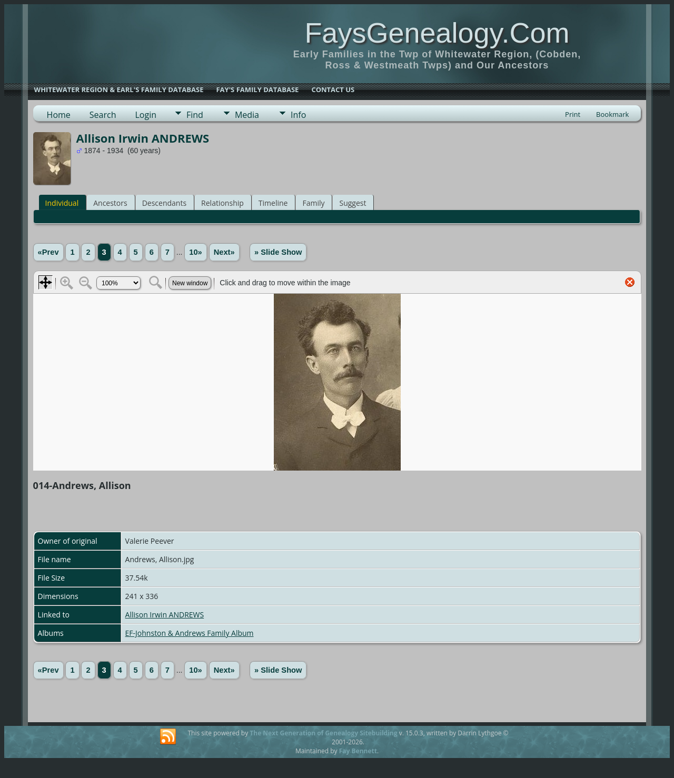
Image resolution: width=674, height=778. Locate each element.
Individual (62, 203)
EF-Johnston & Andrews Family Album (189, 633)
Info (298, 115)
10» (195, 252)
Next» (224, 252)
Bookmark (612, 114)
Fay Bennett (358, 750)
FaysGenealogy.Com (436, 32)
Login (145, 115)
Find (194, 115)
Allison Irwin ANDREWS (164, 615)
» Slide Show (278, 252)
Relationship (222, 203)
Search (103, 115)
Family (313, 203)
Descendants (164, 203)
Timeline (273, 203)
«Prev (48, 252)
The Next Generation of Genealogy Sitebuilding (323, 733)
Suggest (352, 203)
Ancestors (110, 203)
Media (247, 115)
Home (59, 115)
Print (572, 114)
